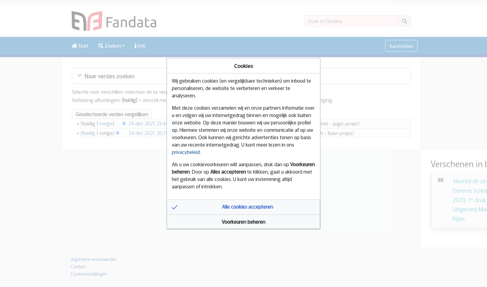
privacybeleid (186, 151)
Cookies (243, 65)
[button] (243, 207)
